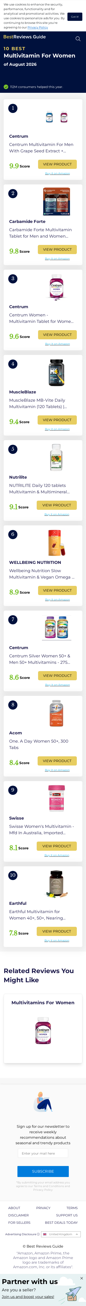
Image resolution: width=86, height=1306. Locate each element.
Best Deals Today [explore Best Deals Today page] (61, 1223)
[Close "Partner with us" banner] (81, 1278)
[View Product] (43, 139)
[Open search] (78, 38)
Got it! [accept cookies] (75, 16)
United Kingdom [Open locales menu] (60, 1234)
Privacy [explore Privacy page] (43, 1208)
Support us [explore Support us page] (67, 1215)
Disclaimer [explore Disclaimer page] (18, 1215)
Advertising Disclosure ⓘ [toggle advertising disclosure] (22, 1234)
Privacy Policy (38, 27)
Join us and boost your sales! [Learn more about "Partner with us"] (28, 1297)
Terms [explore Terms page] (72, 1208)
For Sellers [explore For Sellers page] (19, 1223)
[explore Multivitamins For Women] (43, 1028)
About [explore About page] (14, 1208)
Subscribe (43, 1171)
